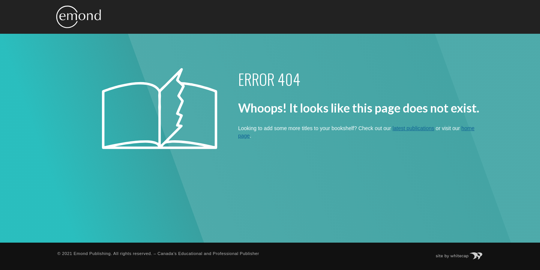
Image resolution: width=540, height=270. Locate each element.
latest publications (413, 128)
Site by (463, 253)
